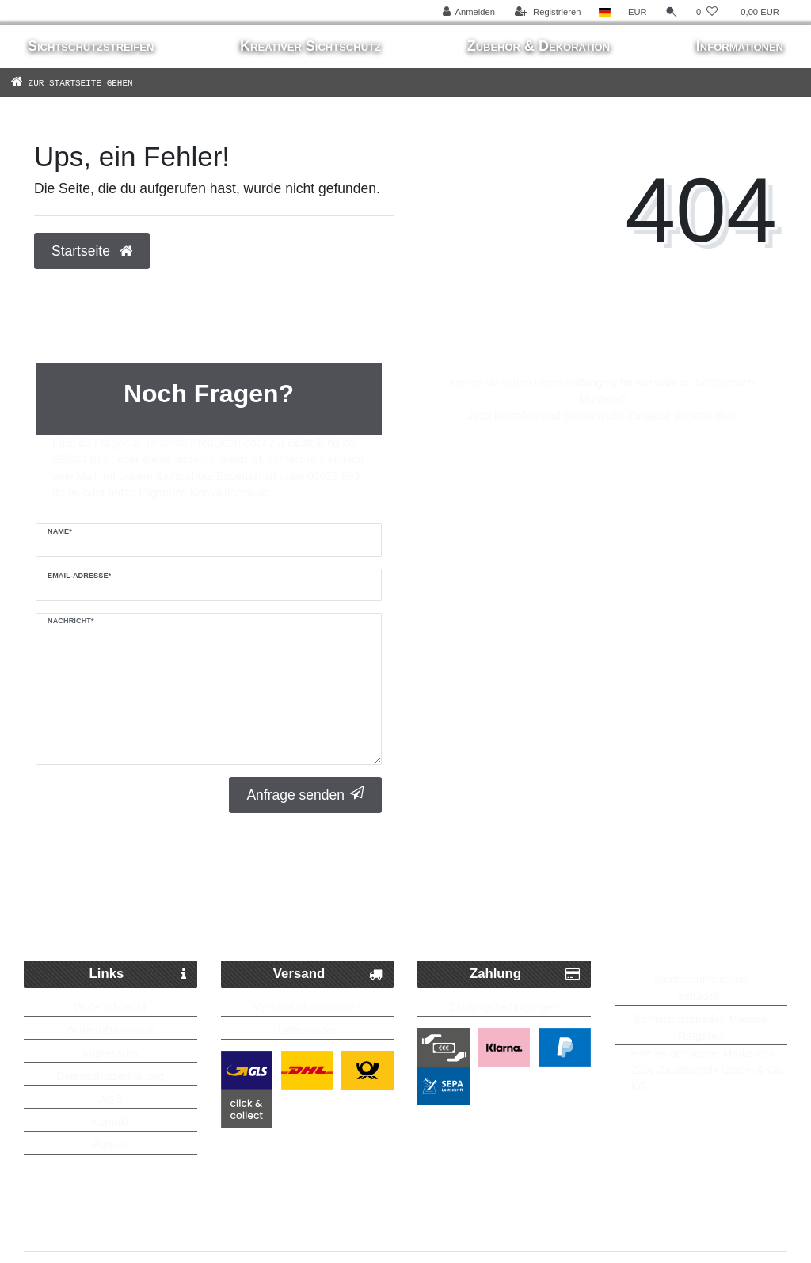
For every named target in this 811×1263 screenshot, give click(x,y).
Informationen (739, 46)
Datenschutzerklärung (110, 1076)
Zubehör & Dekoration (538, 46)
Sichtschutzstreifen (91, 46)
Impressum (110, 1053)
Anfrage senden (305, 794)
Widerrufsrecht (110, 1007)
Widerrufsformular (110, 1030)
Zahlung (525, 974)
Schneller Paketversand (155, 879)
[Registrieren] (547, 12)
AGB (110, 1099)
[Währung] (637, 12)
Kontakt (110, 1122)
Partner (110, 1145)
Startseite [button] (91, 251)
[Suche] (671, 12)
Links (137, 974)
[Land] (604, 12)
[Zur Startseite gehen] (95, 82)
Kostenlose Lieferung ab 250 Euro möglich (405, 911)
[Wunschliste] (706, 12)
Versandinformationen (307, 1007)
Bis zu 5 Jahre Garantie (680, 879)
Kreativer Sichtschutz (310, 46)
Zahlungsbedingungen (504, 1007)
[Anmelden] (468, 12)
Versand (328, 974)
